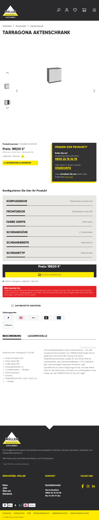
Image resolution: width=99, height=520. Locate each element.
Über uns (7, 491)
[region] (49, 91)
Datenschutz (19, 513)
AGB (29, 513)
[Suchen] (58, 10)
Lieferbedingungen (60, 513)
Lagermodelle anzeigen (18, 163)
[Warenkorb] (84, 10)
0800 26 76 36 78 (66, 159)
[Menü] (94, 10)
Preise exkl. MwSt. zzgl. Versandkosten (18, 152)
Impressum (7, 513)
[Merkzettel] (75, 10)
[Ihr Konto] (66, 10)
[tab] (12, 336)
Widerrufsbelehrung (41, 513)
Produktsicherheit (88, 347)
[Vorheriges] (17, 91)
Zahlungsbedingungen (79, 513)
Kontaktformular (53, 485)
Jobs (5, 488)
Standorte (63, 168)
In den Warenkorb (49, 274)
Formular (69, 177)
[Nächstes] (94, 91)
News (5, 485)
